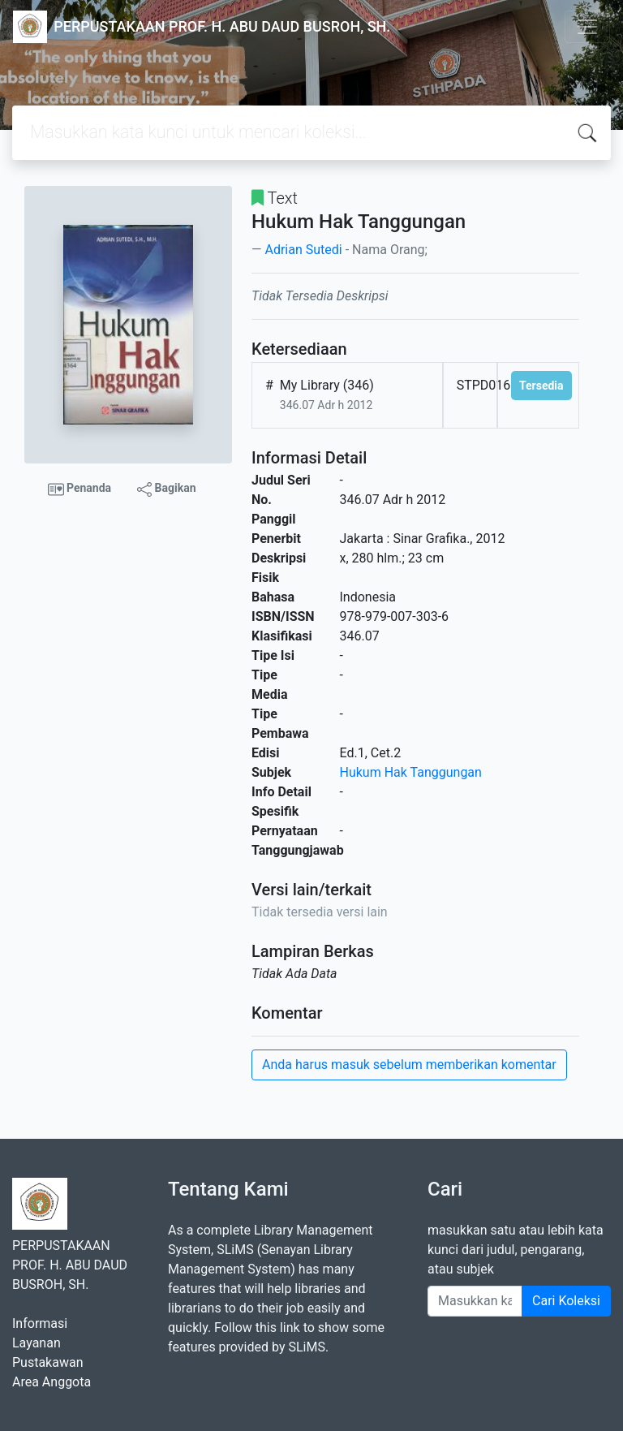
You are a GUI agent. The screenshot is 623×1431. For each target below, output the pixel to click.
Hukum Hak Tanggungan (411, 772)
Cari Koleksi (566, 1300)
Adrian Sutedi (303, 249)
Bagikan (166, 488)
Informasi (39, 1323)
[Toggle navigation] (587, 27)
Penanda (80, 489)
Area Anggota (51, 1382)
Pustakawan (47, 1362)
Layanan (36, 1343)
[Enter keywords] (475, 1301)
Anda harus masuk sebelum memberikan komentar (409, 1064)
